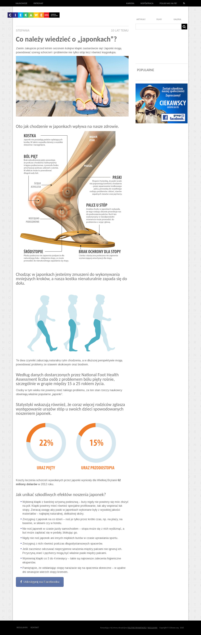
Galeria (177, 19)
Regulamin (22, 627)
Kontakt (35, 627)
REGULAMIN (152, 627)
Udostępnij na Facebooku (39, 582)
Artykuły (140, 19)
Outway (46, 627)
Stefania (23, 30)
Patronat (38, 3)
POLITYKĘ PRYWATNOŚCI (137, 627)
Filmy (159, 19)
